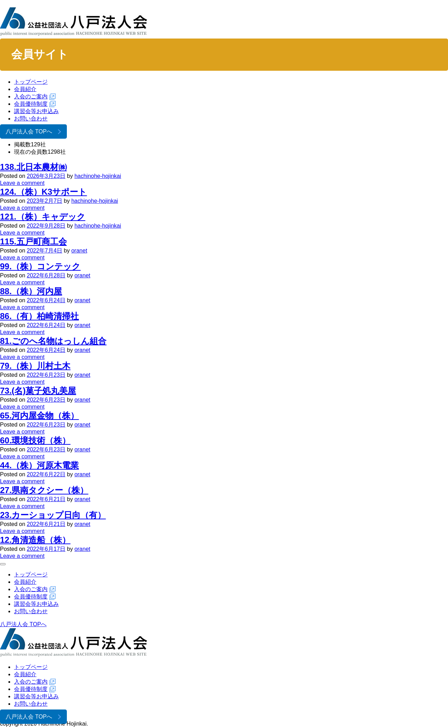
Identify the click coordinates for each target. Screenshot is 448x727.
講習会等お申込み (36, 111)
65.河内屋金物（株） (39, 415)
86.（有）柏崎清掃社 (39, 316)
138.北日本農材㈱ (33, 167)
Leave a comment (22, 183)
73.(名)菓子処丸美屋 (38, 390)
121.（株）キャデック (42, 216)
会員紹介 (25, 89)
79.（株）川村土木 (35, 366)
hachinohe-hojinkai (98, 176)
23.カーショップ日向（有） (53, 515)
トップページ (31, 82)
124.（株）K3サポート (43, 191)
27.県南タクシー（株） (44, 490)
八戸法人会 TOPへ (29, 131)
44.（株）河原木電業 (39, 465)
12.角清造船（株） (35, 540)
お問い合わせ (31, 119)
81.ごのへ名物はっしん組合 (53, 341)
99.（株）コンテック (40, 266)
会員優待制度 (31, 104)
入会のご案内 (31, 96)
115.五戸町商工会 (33, 241)
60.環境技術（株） (35, 440)
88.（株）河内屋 (31, 291)
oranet (79, 251)
